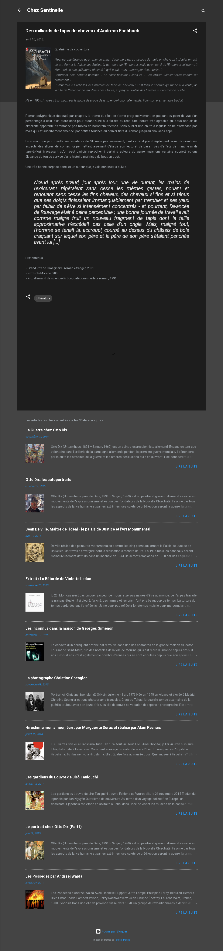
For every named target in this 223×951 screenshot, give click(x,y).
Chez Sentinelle (45, 10)
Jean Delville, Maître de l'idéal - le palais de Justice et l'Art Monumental (87, 529)
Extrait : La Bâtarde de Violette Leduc (58, 578)
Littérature (43, 298)
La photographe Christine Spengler (56, 678)
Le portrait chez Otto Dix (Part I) (53, 826)
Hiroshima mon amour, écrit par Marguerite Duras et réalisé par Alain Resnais (93, 727)
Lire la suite (187, 466)
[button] (195, 31)
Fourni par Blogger (111, 931)
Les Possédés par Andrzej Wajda (53, 876)
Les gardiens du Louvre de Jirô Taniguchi (61, 777)
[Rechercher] (203, 11)
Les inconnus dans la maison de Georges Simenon (69, 628)
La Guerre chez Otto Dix (46, 430)
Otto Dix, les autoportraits (48, 479)
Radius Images (122, 939)
